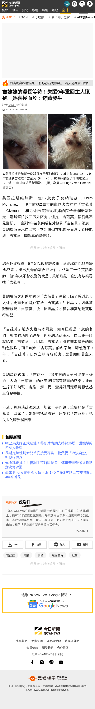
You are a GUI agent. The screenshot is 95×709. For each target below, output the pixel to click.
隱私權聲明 (54, 640)
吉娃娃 (10, 555)
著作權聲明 (72, 640)
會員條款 (32, 647)
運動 (55, 10)
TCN (24, 17)
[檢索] (82, 4)
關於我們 (47, 647)
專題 (35, 10)
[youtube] (61, 662)
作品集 (83, 530)
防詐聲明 (21, 640)
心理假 (39, 17)
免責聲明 (37, 640)
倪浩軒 (12, 104)
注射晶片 (57, 555)
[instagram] (42, 662)
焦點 (5, 10)
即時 (15, 10)
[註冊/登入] (90, 4)
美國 (40, 555)
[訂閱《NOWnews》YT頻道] (82, 545)
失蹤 (26, 555)
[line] (51, 662)
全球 (65, 10)
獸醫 (75, 555)
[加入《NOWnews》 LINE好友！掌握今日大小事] (59, 545)
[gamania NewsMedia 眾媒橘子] (47, 678)
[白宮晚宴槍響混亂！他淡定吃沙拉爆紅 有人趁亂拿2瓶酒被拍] (51, 83)
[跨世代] (8, 17)
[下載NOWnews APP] (74, 4)
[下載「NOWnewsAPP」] (12, 545)
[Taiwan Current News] (67, 4)
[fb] (32, 662)
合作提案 (63, 647)
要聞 (25, 10)
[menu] (91, 10)
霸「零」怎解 (60, 17)
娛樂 (45, 10)
